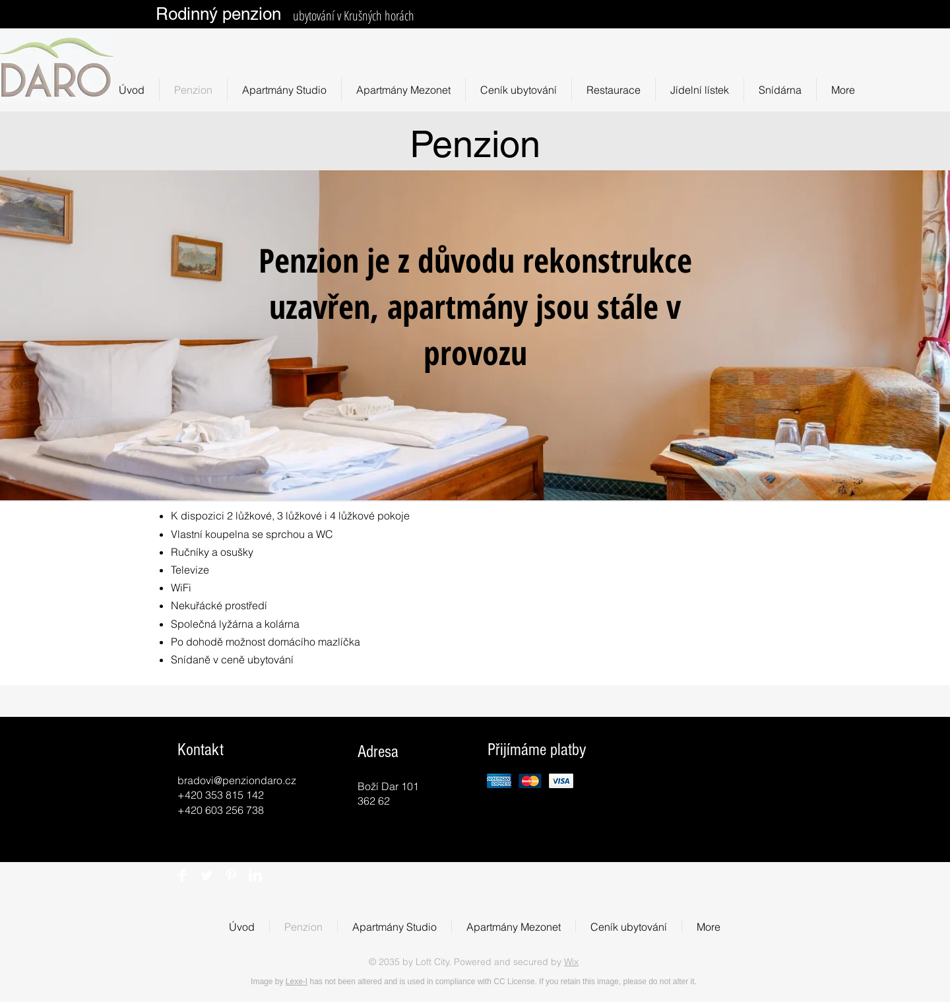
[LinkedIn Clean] (255, 875)
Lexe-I (296, 981)
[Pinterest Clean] (231, 875)
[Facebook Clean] (182, 875)
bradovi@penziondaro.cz (236, 780)
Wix (571, 962)
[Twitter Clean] (206, 875)
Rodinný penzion (218, 14)
